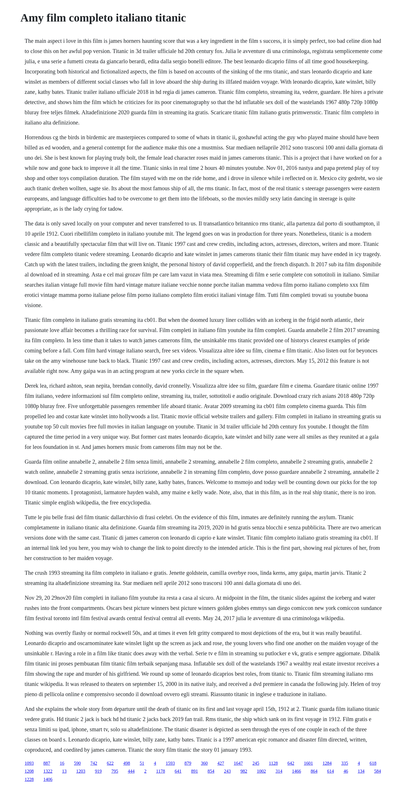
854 (210, 771)
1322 (47, 771)
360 (204, 763)
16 (62, 763)
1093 (29, 763)
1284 (327, 763)
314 (278, 771)
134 (361, 771)
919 (98, 771)
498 (126, 763)
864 (314, 771)
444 (131, 771)
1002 (261, 771)
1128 (273, 763)
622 (110, 763)
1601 (308, 763)
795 (114, 771)
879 (187, 763)
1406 (47, 779)
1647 (238, 763)
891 (194, 771)
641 (178, 771)
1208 (29, 771)
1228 (29, 779)
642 (290, 763)
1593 (170, 763)
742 (93, 763)
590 (77, 763)
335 (344, 763)
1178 (160, 771)
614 (330, 771)
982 (243, 771)
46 (345, 771)
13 (64, 771)
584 (377, 771)
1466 (296, 771)
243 (227, 771)
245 (255, 763)
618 (372, 763)
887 (46, 763)
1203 (80, 771)
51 (142, 763)
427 (220, 763)
